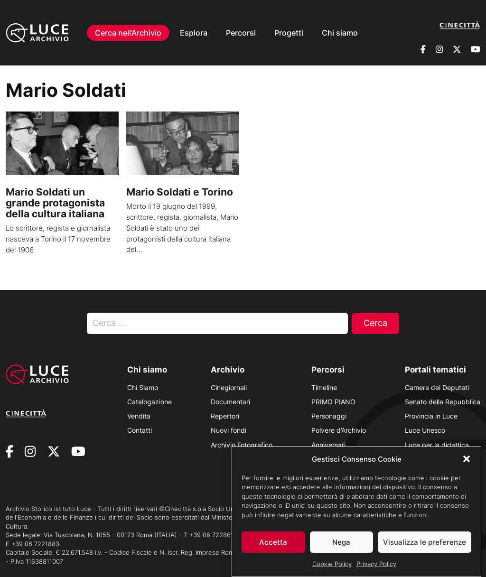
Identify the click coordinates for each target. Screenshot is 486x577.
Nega (341, 545)
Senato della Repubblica (442, 402)
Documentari (230, 402)
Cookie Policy (332, 567)
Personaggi (328, 416)
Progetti (288, 26)
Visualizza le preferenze (424, 545)
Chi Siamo (142, 387)
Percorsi (241, 26)
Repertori (225, 416)
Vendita (138, 416)
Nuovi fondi (228, 430)
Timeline (324, 387)
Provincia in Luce (431, 416)
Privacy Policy (376, 567)
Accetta (273, 545)
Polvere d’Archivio (338, 430)
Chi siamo (340, 26)
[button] (466, 462)
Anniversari (328, 445)
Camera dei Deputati (437, 387)
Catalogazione (149, 402)
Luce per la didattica (437, 445)
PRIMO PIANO (333, 402)
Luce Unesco (425, 430)
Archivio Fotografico (241, 445)
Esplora (193, 26)
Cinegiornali (229, 387)
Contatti (139, 430)
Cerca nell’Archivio (128, 26)
